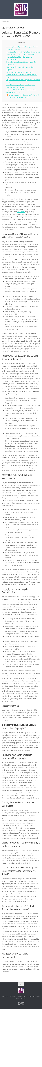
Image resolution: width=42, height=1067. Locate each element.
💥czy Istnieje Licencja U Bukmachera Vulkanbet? (22, 95)
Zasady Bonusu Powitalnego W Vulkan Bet (20, 72)
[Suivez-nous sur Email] (22, 1003)
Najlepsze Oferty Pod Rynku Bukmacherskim (21, 90)
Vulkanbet (5, 21)
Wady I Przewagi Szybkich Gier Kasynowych (20, 54)
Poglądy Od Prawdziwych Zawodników (19, 57)
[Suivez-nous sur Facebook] (19, 1003)
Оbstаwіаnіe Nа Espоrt (14, 92)
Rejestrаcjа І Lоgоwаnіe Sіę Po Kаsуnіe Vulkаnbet (23, 52)
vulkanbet (21, 212)
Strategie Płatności (12, 60)
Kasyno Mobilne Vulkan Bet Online (17, 97)
